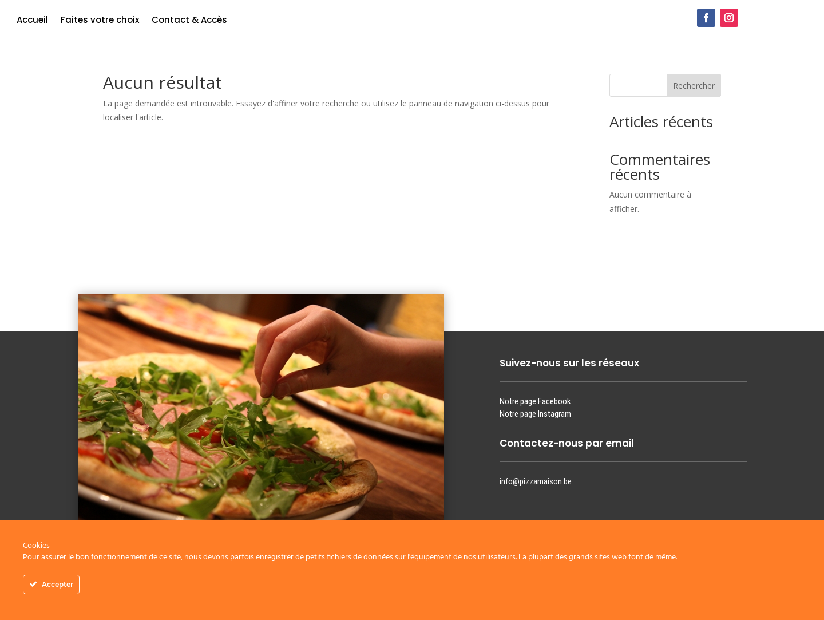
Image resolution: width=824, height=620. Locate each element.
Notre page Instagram (535, 414)
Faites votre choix (100, 21)
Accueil (32, 21)
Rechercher (694, 85)
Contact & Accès (189, 21)
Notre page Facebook (535, 401)
